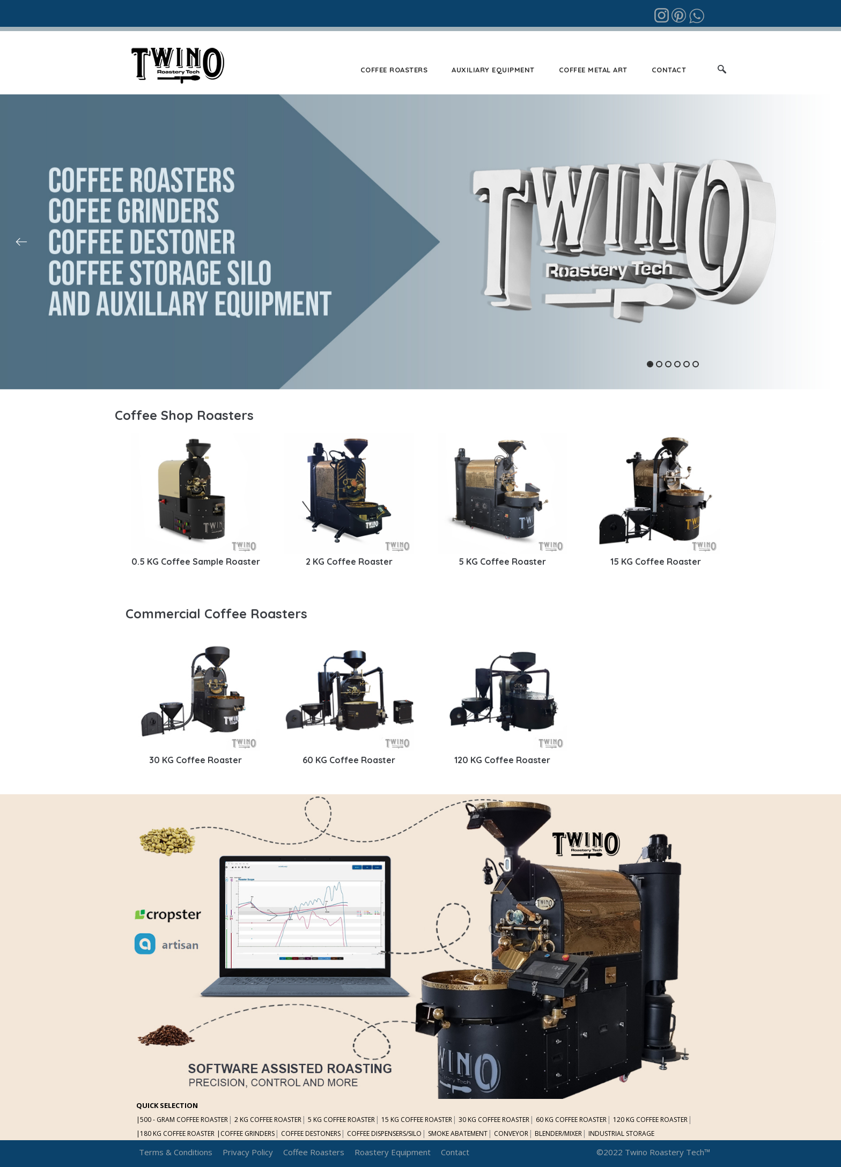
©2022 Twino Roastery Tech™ (653, 1152)
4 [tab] (677, 364)
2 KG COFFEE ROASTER (267, 1119)
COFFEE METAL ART (593, 69)
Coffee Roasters (313, 1152)
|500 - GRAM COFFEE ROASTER (182, 1119)
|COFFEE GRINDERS (246, 1133)
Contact (455, 1152)
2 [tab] (659, 364)
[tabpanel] (420, 241)
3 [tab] (668, 364)
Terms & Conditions (175, 1152)
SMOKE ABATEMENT (458, 1133)
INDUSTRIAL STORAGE (621, 1133)
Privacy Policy (248, 1152)
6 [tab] (695, 364)
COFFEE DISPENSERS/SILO (384, 1133)
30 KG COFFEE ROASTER (494, 1119)
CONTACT (669, 69)
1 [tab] (650, 364)
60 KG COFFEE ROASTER (571, 1119)
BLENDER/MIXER (558, 1133)
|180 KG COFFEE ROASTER (175, 1133)
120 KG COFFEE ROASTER (650, 1119)
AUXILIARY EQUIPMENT (493, 69)
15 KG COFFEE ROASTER (416, 1119)
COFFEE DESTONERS (311, 1133)
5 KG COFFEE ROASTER (341, 1119)
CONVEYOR (511, 1133)
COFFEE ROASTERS (394, 69)
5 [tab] (686, 364)
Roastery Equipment (393, 1152)
